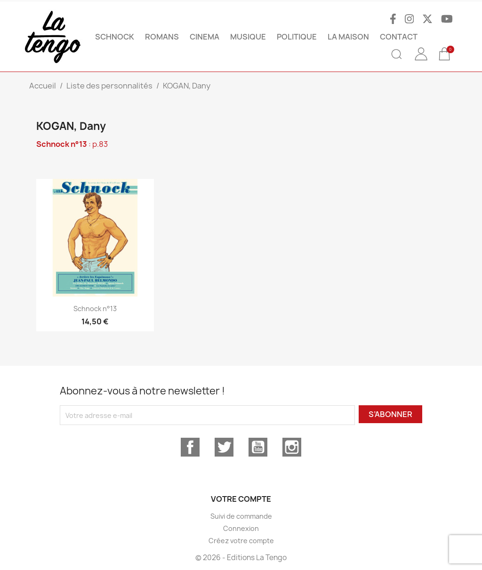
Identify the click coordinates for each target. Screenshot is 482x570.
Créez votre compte (241, 540)
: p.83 (72, 144)
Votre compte (241, 499)
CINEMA (204, 37)
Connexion (241, 528)
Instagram (291, 447)
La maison (348, 37)
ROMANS (162, 37)
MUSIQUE (248, 37)
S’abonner (390, 414)
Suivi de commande (241, 516)
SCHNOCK (114, 37)
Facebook (190, 447)
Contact (399, 37)
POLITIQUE (297, 37)
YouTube (258, 447)
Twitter (224, 447)
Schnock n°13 (95, 308)
